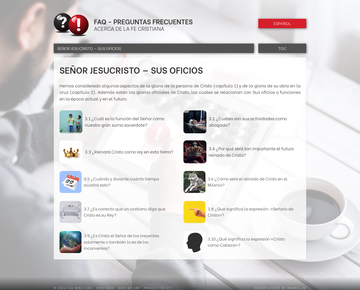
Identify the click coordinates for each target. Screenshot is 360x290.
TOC (282, 48)
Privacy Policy (157, 288)
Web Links (105, 288)
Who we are (129, 288)
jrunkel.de (296, 288)
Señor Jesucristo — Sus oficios (89, 48)
